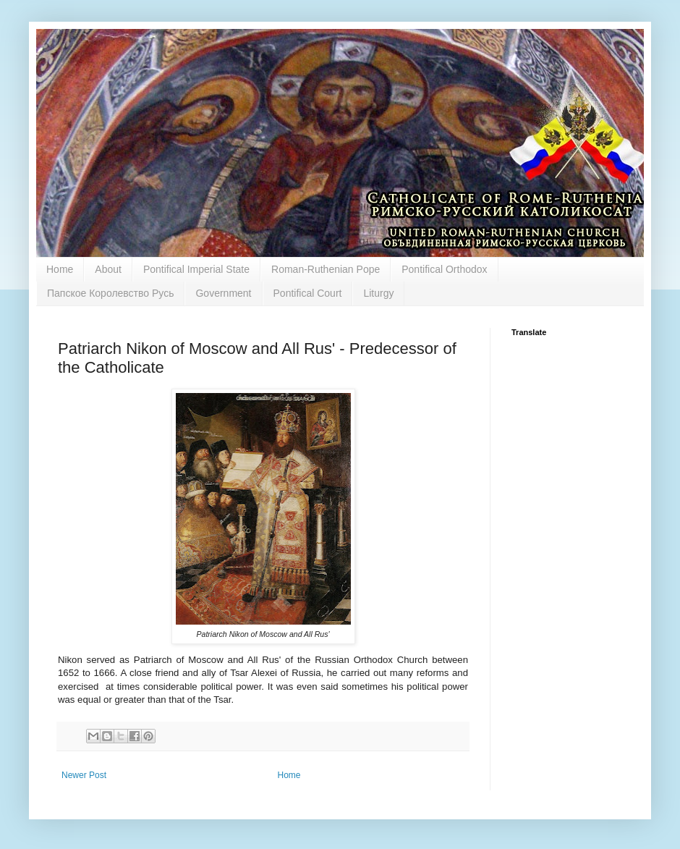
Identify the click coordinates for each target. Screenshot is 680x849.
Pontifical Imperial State (196, 269)
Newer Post (83, 775)
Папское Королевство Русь (110, 293)
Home (59, 269)
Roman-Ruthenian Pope (325, 269)
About (108, 269)
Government (223, 293)
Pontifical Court (307, 293)
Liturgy (378, 293)
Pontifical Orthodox (444, 269)
